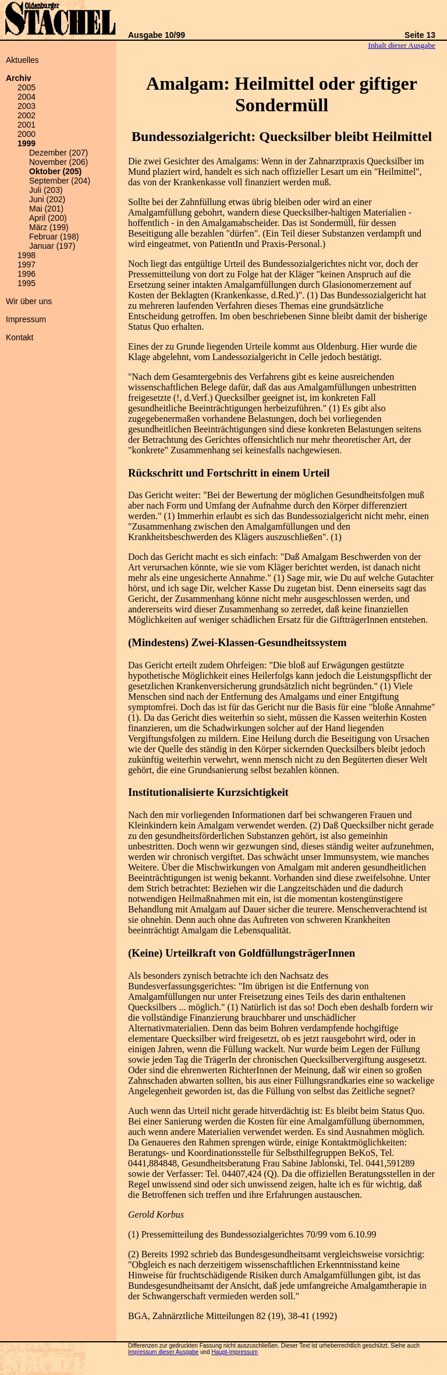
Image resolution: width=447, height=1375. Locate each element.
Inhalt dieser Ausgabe (401, 45)
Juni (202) (47, 199)
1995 (26, 283)
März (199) (49, 227)
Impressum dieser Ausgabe (163, 1352)
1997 (26, 264)
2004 (26, 96)
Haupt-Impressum (234, 1352)
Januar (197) (52, 246)
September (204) (59, 180)
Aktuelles (22, 60)
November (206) (58, 162)
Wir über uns (29, 301)
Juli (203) (46, 190)
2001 (26, 124)
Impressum (26, 319)
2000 (26, 134)
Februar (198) (54, 236)
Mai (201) (46, 208)
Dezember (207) (58, 152)
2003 (26, 106)
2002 (26, 115)
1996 (26, 273)
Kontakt (19, 337)
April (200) (48, 218)
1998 (26, 255)
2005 (26, 87)
